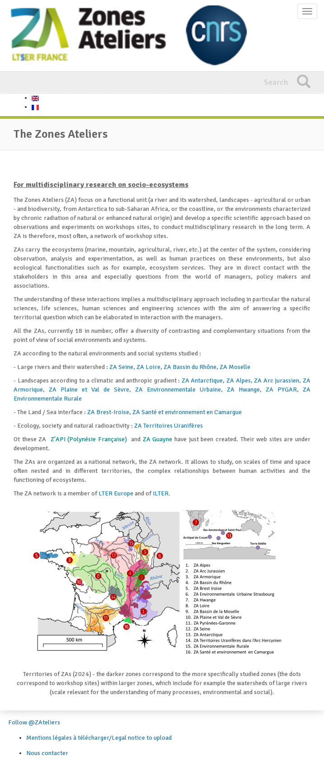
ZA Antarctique (202, 380)
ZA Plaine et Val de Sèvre (89, 389)
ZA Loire (148, 367)
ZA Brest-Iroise (108, 412)
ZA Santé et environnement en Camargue (187, 412)
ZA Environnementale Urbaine (178, 389)
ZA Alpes (238, 380)
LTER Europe (116, 493)
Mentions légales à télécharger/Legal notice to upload (99, 738)
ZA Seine (121, 367)
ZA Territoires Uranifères (168, 425)
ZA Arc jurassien (276, 380)
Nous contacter (47, 753)
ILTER (161, 493)
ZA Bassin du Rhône (190, 367)
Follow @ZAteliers (34, 722)
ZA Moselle (235, 367)
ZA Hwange (243, 389)
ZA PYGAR (281, 389)
